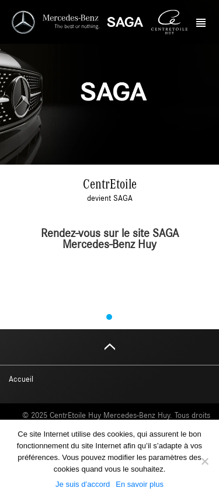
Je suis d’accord (82, 484)
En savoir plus (140, 484)
